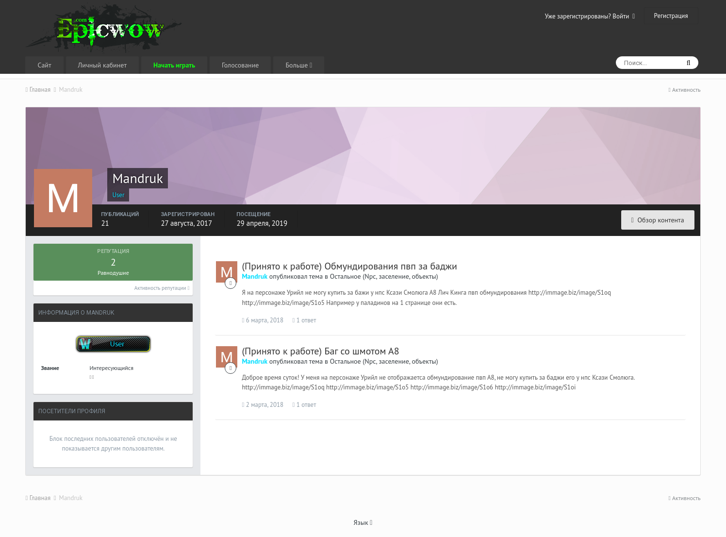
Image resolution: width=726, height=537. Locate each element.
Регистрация (671, 16)
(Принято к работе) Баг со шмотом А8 (320, 351)
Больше (298, 65)
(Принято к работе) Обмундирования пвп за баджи (349, 266)
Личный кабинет (102, 65)
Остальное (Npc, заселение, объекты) (384, 276)
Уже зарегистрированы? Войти (590, 16)
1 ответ (304, 320)
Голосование (240, 65)
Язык (363, 522)
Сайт (44, 65)
